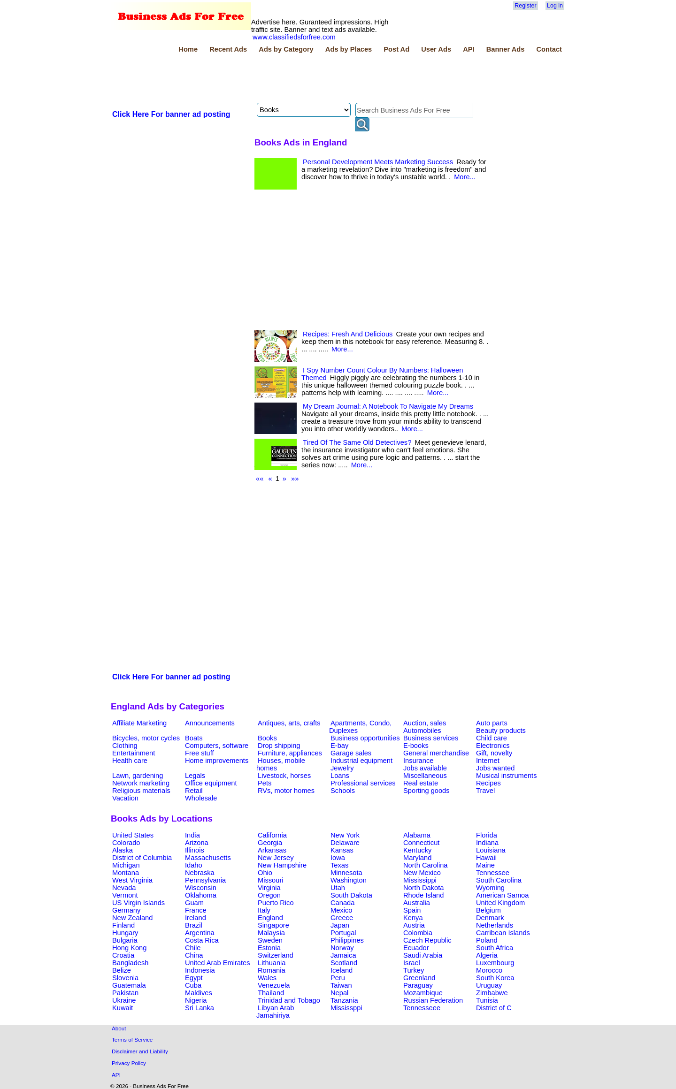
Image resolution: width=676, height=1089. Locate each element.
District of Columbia (142, 857)
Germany (126, 910)
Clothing (125, 745)
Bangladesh (130, 963)
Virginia (269, 887)
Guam (194, 902)
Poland (487, 940)
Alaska (122, 850)
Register (525, 5)
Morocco (489, 970)
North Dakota (423, 887)
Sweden (270, 940)
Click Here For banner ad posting (171, 114)
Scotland (343, 963)
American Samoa (502, 895)
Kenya (413, 917)
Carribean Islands (503, 933)
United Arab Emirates (217, 963)
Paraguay (418, 985)
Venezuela (274, 985)
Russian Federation (433, 1000)
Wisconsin (200, 887)
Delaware (345, 842)
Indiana (487, 842)
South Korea (495, 978)
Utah (337, 887)
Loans (339, 775)
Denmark (490, 917)
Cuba (193, 985)
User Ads (436, 49)
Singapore (273, 925)
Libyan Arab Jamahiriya (275, 1011)
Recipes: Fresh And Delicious (347, 334)
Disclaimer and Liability (140, 1051)
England (270, 917)
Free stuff (199, 753)
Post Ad (396, 49)
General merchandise (436, 753)
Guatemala (129, 985)
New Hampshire (282, 865)
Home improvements (216, 760)
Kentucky (417, 850)
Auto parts (491, 723)
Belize (121, 970)
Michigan (126, 865)
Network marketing (140, 783)
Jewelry (342, 768)
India (192, 835)
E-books (416, 745)
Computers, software (216, 745)
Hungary (125, 933)
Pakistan (125, 993)
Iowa (337, 857)
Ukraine (124, 1000)
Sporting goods (426, 790)
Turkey (413, 970)
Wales (267, 978)
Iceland (341, 970)
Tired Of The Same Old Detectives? (357, 442)
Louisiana (491, 850)
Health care (129, 760)
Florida (486, 835)
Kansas (341, 850)
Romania (271, 970)
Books (267, 738)
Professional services (362, 783)
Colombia (417, 933)
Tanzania (344, 1000)
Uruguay (489, 985)
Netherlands (494, 925)
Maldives (198, 993)
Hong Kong (129, 948)
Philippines (347, 940)
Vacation (125, 798)
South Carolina (499, 880)
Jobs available (425, 768)
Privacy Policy (129, 1063)
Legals (195, 775)
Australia (416, 902)
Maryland (417, 857)
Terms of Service (132, 1039)
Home (188, 49)
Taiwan (341, 985)
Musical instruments (506, 775)
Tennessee (492, 872)
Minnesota (346, 872)
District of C (494, 1008)
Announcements (210, 723)
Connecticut (421, 842)
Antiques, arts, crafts (289, 723)
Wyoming (490, 887)
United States (133, 835)
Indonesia (200, 970)
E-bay (339, 745)
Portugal (343, 933)
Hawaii (486, 857)
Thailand (271, 993)
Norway (342, 948)
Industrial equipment (361, 760)
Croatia (123, 955)
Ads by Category (286, 49)
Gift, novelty (494, 753)
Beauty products (501, 730)
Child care (491, 738)
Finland (123, 925)
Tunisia (487, 1000)
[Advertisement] (282, 79)
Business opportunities (364, 738)
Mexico (341, 910)
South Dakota (351, 895)
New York (345, 835)
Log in (555, 5)
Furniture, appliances (290, 753)
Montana (125, 872)
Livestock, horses (284, 775)
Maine (485, 865)
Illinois (194, 850)
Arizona (196, 842)
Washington (348, 880)
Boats (193, 738)
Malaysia (271, 933)
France (196, 910)
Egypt (193, 978)
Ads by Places (348, 49)
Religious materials (141, 790)
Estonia (269, 948)
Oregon (269, 895)
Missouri (271, 880)
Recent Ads (228, 49)
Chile (192, 948)
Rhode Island (423, 895)
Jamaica (343, 955)
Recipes (488, 783)
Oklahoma (200, 895)
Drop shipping (279, 745)
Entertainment (133, 753)
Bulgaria (125, 940)
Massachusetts (208, 857)
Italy (264, 910)
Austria (414, 925)
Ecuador (416, 948)
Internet (487, 760)
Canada (342, 902)
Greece (341, 917)
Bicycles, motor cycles (146, 738)
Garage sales (350, 753)
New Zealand (132, 917)
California (272, 835)
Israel (411, 963)
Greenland (419, 978)
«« (259, 478)
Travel (485, 790)
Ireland (195, 917)
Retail (193, 790)
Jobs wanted (495, 768)
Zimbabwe (492, 993)
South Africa (494, 948)
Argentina (200, 933)
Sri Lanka (199, 1008)
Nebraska (200, 872)
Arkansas (272, 850)
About (119, 1028)
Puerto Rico (276, 902)
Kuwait (122, 1008)
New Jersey (276, 857)
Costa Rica (202, 940)
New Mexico (422, 872)
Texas (339, 865)
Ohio (265, 872)
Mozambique (423, 993)
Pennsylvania (205, 880)
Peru (337, 978)
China (194, 955)
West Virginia (132, 880)
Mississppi (346, 1008)
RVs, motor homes (286, 790)
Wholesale (201, 798)
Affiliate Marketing (139, 723)
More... (465, 177)
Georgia (270, 842)
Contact (549, 49)
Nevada (124, 887)
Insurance (418, 760)
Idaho (193, 865)
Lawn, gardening (137, 775)
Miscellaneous (425, 775)
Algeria (487, 955)
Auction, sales (424, 723)
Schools (342, 790)
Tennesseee (421, 1008)
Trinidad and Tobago (289, 1000)
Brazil (193, 925)
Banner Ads (505, 49)
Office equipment (211, 783)
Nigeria (196, 1000)
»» (295, 478)
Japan (339, 925)
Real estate (420, 783)
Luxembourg (495, 963)
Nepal (339, 993)
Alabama (416, 835)
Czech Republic (427, 940)
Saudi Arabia (422, 955)
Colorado (126, 842)
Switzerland (275, 955)
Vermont (125, 895)
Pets (264, 783)
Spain (412, 910)
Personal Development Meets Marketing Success (378, 162)
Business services (430, 738)
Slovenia (125, 978)
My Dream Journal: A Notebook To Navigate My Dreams (388, 406)
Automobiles (422, 730)
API (468, 49)
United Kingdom (500, 902)
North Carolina (425, 865)
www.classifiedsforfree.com (294, 37)
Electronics (493, 745)
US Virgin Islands (138, 902)
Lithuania (272, 963)
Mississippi (420, 880)
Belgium (488, 910)
